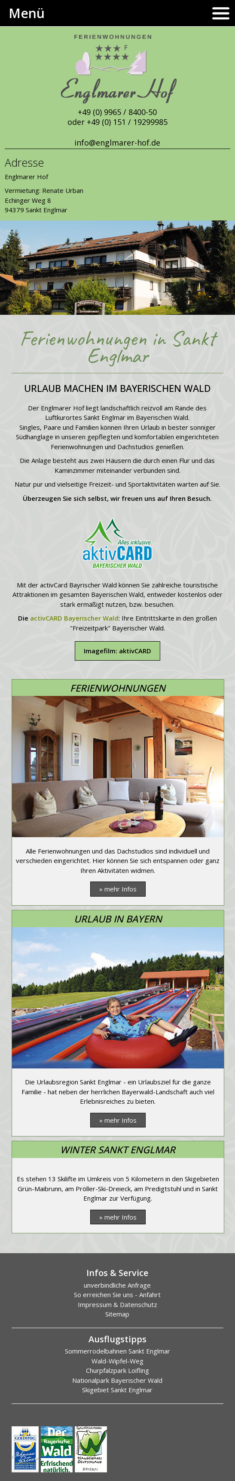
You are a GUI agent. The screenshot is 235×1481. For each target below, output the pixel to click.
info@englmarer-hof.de (117, 142)
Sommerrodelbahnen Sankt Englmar (117, 1351)
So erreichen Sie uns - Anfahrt (117, 1294)
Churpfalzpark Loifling (117, 1370)
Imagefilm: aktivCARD (117, 650)
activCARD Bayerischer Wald (74, 618)
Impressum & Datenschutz (117, 1304)
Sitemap (117, 1314)
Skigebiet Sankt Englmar (117, 1389)
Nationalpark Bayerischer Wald (117, 1380)
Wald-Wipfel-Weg (117, 1361)
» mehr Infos (118, 889)
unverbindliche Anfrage (117, 1285)
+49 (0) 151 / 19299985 (127, 122)
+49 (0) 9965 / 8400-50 (117, 112)
